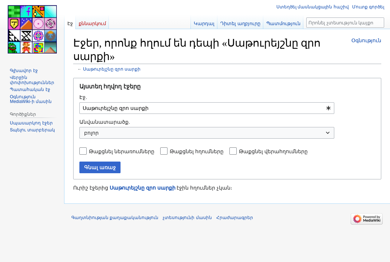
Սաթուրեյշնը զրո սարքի (112, 69)
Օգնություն (366, 40)
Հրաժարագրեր (234, 217)
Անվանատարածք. (104, 122)
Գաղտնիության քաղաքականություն (114, 217)
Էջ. (83, 97)
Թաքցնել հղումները (197, 151)
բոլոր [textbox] (91, 133)
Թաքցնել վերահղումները (273, 151)
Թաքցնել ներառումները (121, 151)
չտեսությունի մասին (187, 217)
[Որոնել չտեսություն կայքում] (345, 22)
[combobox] (206, 108)
